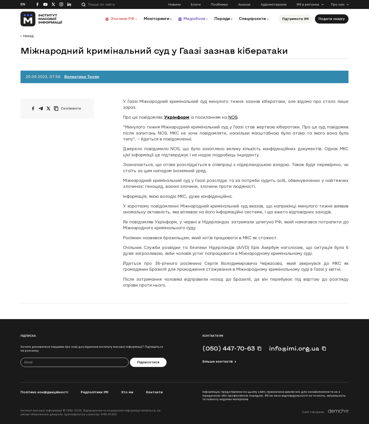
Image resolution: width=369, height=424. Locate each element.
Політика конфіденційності (44, 392)
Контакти (154, 392)
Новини (174, 4)
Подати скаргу (332, 19)
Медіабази (192, 19)
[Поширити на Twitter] (48, 108)
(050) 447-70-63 (228, 348)
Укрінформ (176, 117)
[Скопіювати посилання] (69, 108)
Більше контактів (217, 361)
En (22, 4)
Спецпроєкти (252, 19)
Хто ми (127, 392)
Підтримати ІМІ (295, 19)
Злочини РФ (119, 19)
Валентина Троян (81, 77)
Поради (221, 19)
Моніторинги (153, 19)
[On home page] (41, 19)
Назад (28, 36)
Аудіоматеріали (273, 4)
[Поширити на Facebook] (33, 108)
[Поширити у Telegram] (40, 108)
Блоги (196, 4)
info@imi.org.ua (294, 348)
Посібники (219, 4)
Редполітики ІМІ (94, 392)
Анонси (244, 4)
